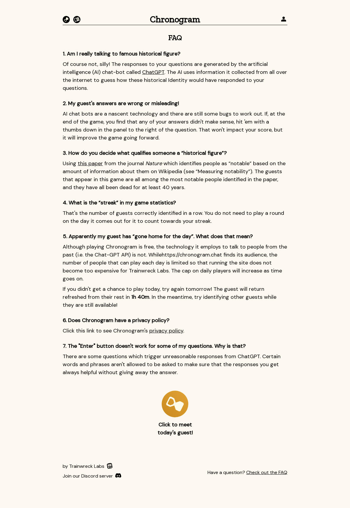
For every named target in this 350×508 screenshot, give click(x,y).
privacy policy (166, 330)
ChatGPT (153, 72)
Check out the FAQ (266, 472)
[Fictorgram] (76, 19)
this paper (90, 163)
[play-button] (175, 404)
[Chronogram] (66, 19)
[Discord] (92, 476)
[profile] (283, 19)
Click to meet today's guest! (175, 428)
